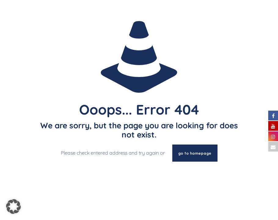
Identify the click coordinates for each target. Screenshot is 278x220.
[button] (13, 206)
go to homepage (194, 153)
